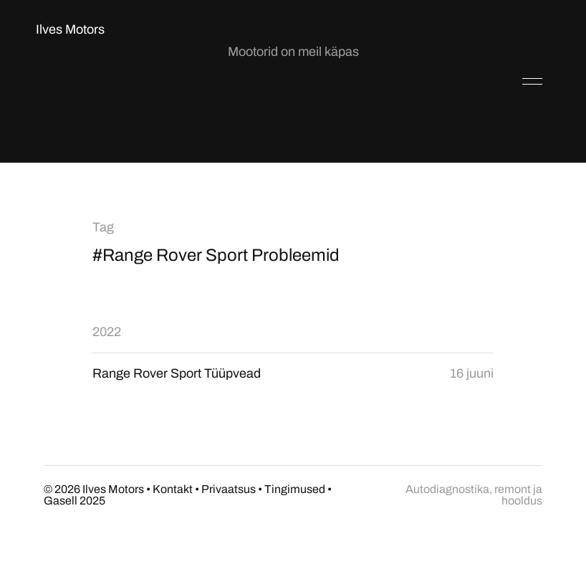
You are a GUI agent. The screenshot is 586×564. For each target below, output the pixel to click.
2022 (106, 332)
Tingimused (294, 489)
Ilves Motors (70, 29)
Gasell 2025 (74, 500)
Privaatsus (228, 489)
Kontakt (173, 489)
